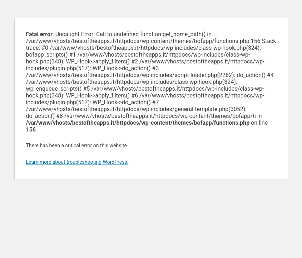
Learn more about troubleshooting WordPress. (77, 162)
